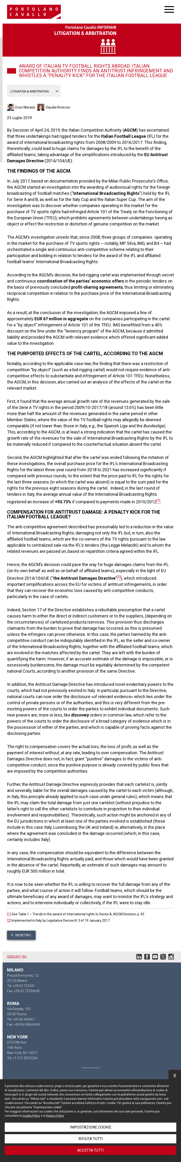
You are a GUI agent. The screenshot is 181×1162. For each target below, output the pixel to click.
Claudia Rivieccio (57, 107)
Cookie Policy (31, 1115)
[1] (9, 914)
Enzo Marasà (25, 107)
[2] (9, 920)
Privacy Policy (55, 1115)
